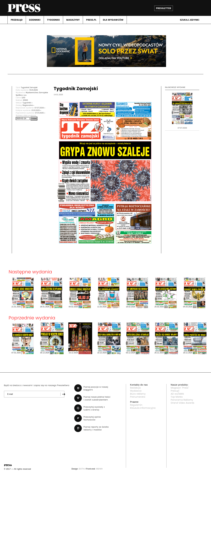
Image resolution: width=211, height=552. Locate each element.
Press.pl (175, 390)
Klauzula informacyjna (143, 408)
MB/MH (99, 469)
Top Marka (177, 396)
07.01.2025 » (40, 113)
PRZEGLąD (17, 19)
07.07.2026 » (39, 107)
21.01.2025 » (36, 110)
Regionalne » (28, 105)
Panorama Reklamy (182, 399)
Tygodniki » (27, 102)
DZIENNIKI (35, 19)
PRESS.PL (91, 19)
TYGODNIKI (53, 19)
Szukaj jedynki (189, 19)
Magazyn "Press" (180, 387)
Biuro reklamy (138, 393)
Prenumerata (137, 396)
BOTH (82, 469)
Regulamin (136, 405)
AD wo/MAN (177, 393)
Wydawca (136, 390)
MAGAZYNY (73, 19)
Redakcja (135, 387)
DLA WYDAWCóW (113, 19)
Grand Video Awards (182, 402)
